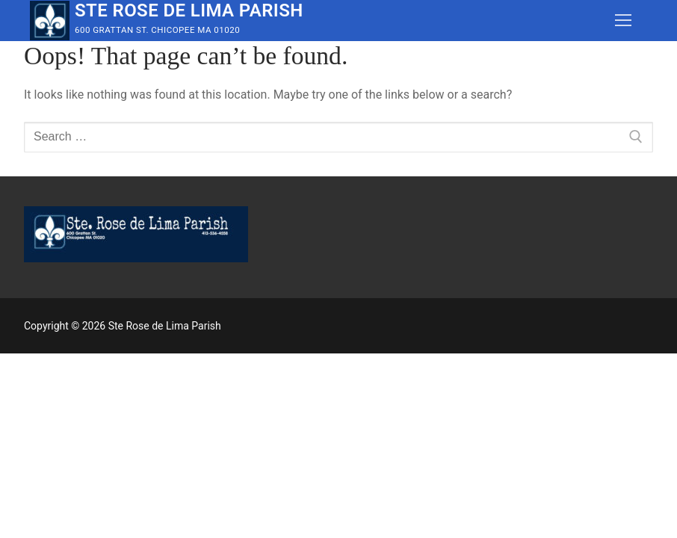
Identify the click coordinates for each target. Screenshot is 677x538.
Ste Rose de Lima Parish (189, 10)
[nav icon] (623, 21)
